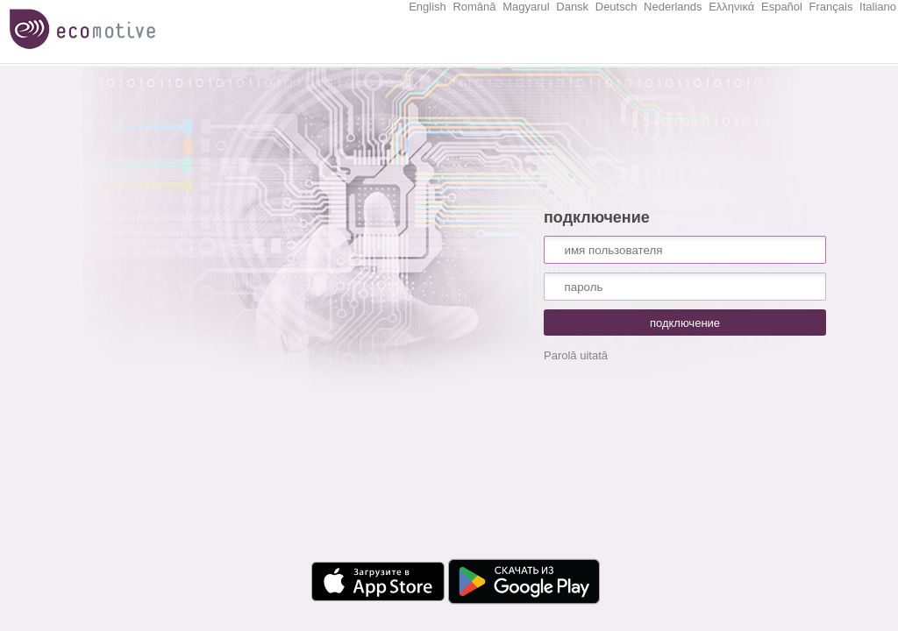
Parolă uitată (576, 355)
